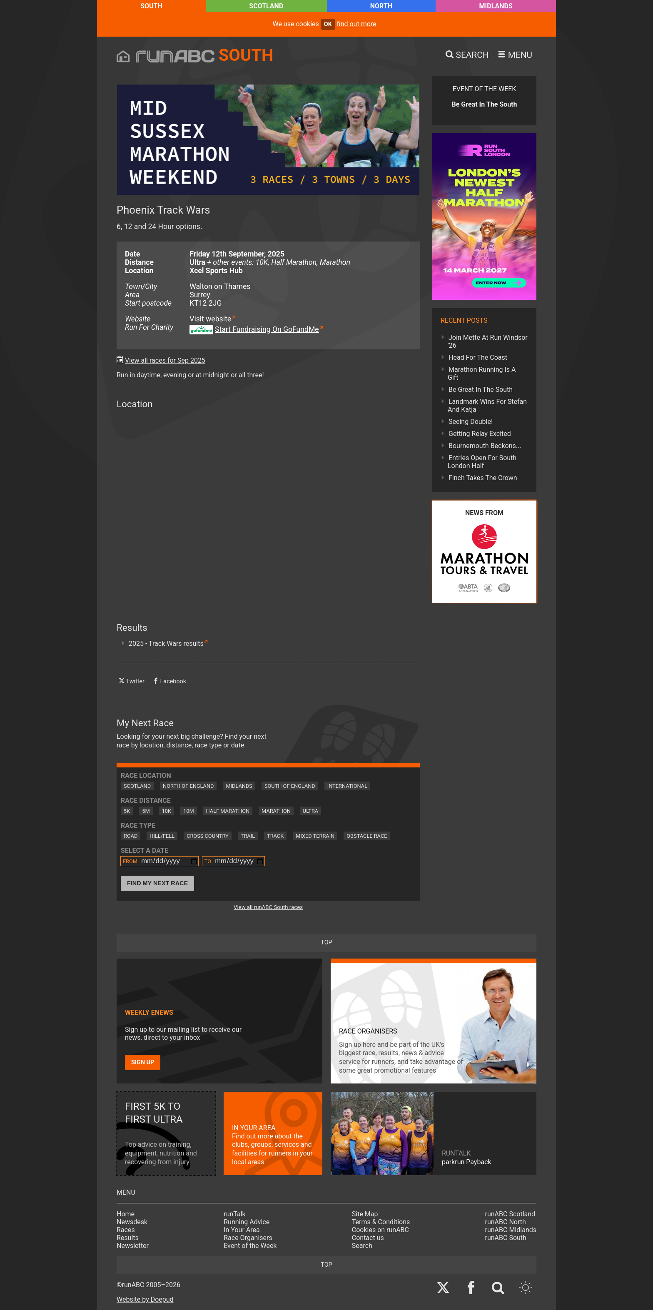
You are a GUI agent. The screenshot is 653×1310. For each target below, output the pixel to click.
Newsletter (133, 1246)
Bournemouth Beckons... (485, 446)
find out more (356, 24)
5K (127, 811)
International (347, 786)
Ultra (310, 811)
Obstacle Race (366, 836)
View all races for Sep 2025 (165, 360)
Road (130, 836)
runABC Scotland (510, 1214)
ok (328, 24)
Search (362, 1246)
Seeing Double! (471, 422)
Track (275, 836)
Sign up (142, 1062)
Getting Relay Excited (480, 434)
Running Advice (246, 1222)
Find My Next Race (157, 883)
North (381, 6)
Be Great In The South (481, 389)
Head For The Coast (478, 357)
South (151, 6)
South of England (289, 786)
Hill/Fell (162, 836)
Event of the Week (250, 1246)
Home (126, 1214)
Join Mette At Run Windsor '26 (488, 341)
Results (128, 1238)
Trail (248, 836)
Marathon (276, 811)
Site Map (365, 1214)
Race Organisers (248, 1238)
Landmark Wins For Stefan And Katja (487, 405)
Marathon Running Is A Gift (482, 373)
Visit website (210, 319)
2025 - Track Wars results (166, 644)
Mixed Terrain (315, 836)
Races (126, 1230)
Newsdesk (132, 1222)
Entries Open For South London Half (482, 462)
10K (166, 811)
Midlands (496, 6)
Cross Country (208, 836)
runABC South (505, 1238)
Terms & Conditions (381, 1222)
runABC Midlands (510, 1230)
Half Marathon (228, 811)
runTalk (234, 1214)
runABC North (505, 1222)
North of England (188, 786)
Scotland (266, 6)
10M (188, 811)
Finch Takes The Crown (483, 478)
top (326, 942)
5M (146, 811)
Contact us (368, 1238)
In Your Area (242, 1230)
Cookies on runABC (380, 1230)
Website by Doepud (145, 1299)
